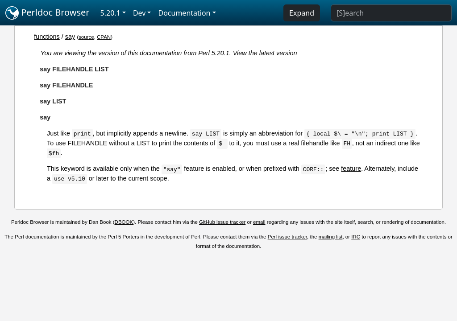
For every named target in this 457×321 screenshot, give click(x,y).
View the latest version (265, 53)
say (70, 36)
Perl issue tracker (287, 236)
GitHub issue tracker (222, 222)
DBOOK (124, 222)
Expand (301, 13)
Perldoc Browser (47, 13)
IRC (355, 236)
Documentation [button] (184, 13)
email (259, 222)
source (86, 37)
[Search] (391, 12)
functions (47, 36)
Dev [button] (139, 13)
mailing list (331, 236)
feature (351, 168)
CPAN (104, 37)
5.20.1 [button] (110, 13)
